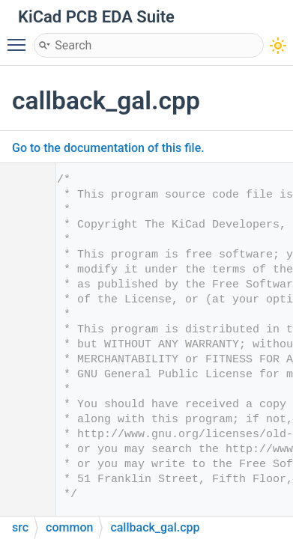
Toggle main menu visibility (20, 38)
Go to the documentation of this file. (108, 148)
